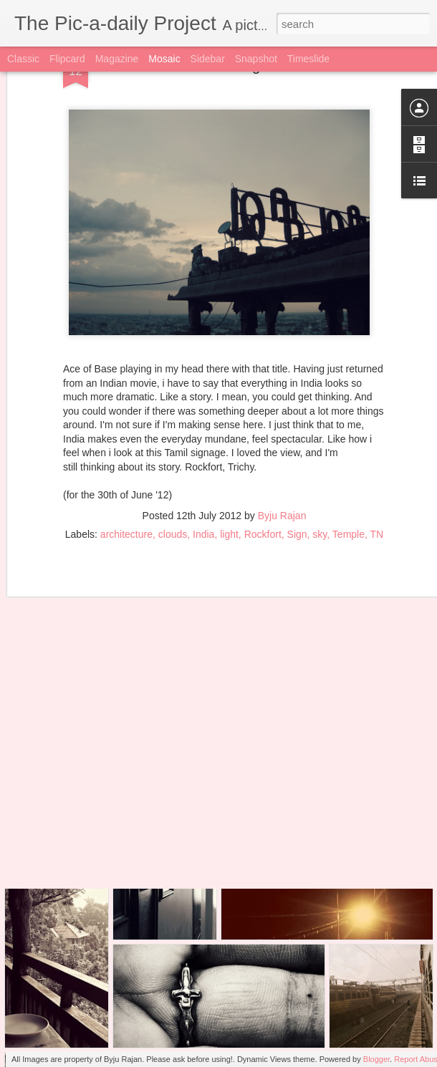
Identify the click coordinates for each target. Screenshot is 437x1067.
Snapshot (256, 58)
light (229, 485)
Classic (23, 58)
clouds (172, 485)
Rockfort (263, 485)
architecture (126, 485)
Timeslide (308, 58)
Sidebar (208, 58)
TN (377, 485)
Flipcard (67, 58)
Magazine (117, 58)
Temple (348, 485)
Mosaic (164, 58)
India (203, 485)
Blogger (376, 1059)
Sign (297, 485)
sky (319, 485)
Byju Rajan (282, 466)
